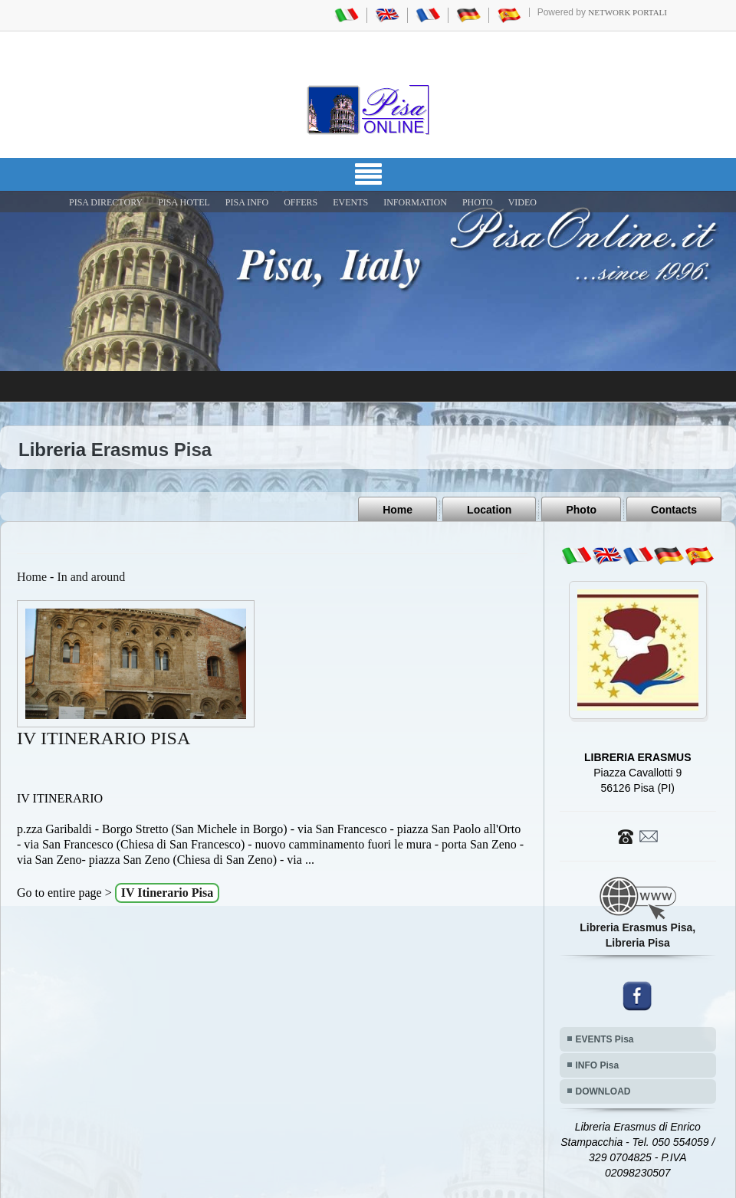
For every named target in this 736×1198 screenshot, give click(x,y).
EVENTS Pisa (605, 1039)
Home (397, 510)
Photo (581, 510)
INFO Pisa (597, 1065)
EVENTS (350, 202)
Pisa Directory (106, 202)
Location (489, 510)
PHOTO (477, 202)
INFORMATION (415, 202)
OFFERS (300, 202)
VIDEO (522, 202)
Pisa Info (246, 202)
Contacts (674, 510)
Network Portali (627, 12)
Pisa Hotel (184, 202)
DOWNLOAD (603, 1091)
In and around (91, 576)
